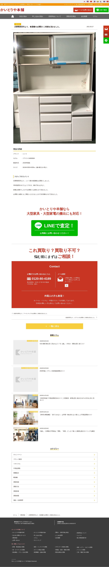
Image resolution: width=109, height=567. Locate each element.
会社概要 (90, 4)
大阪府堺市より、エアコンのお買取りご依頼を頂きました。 (80, 317)
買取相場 (16, 495)
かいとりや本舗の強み (40, 532)
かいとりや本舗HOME (18, 532)
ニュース (79, 535)
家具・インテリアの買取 (40, 547)
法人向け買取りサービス (102, 4)
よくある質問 (59, 535)
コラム (95, 16)
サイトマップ (69, 4)
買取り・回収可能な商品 (62, 532)
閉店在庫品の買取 (60, 552)
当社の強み (23, 16)
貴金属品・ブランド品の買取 (20, 552)
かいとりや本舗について (18, 529)
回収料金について (55, 16)
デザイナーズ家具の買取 (62, 547)
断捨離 (15, 477)
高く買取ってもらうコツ (18, 544)
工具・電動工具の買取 (83, 552)
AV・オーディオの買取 (18, 549)
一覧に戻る (54, 326)
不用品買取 (16, 468)
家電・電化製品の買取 (18, 547)
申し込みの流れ (37, 16)
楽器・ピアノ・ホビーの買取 (84, 547)
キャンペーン (17, 454)
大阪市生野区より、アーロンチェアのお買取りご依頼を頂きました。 (30, 313)
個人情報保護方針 (80, 4)
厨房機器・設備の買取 (40, 552)
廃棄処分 (16, 473)
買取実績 (16, 482)
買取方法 (16, 486)
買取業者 (16, 491)
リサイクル (16, 463)
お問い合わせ (16, 540)
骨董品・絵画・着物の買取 (62, 549)
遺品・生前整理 (18, 500)
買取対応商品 (71, 16)
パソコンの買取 (81, 549)
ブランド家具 (17, 459)
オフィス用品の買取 (39, 549)
